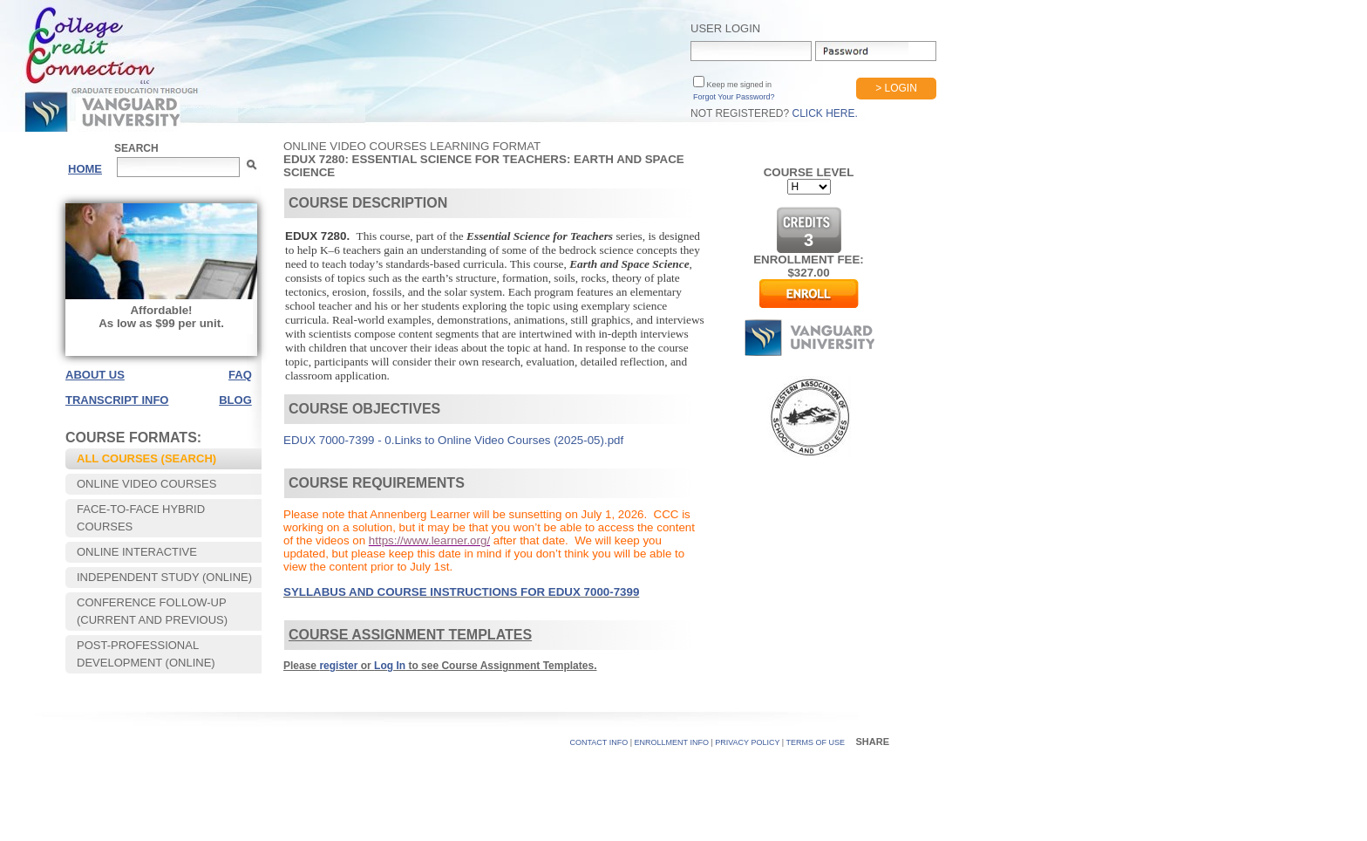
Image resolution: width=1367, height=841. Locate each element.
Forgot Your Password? (734, 96)
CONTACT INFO (599, 742)
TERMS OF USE (815, 742)
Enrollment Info (672, 742)
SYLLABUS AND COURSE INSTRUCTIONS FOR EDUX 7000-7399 (461, 591)
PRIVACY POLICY (747, 742)
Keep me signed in (738, 84)
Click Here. (824, 113)
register (338, 666)
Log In (389, 666)
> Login (896, 88)
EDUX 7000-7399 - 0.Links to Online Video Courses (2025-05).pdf (453, 440)
